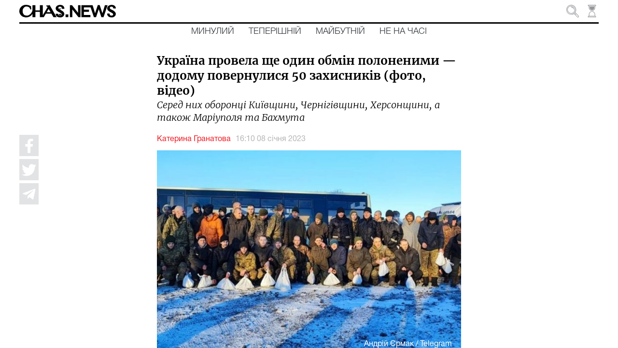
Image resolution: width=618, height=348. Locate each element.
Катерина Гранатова (194, 139)
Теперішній (275, 31)
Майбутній (340, 31)
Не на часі (403, 31)
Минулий (212, 31)
